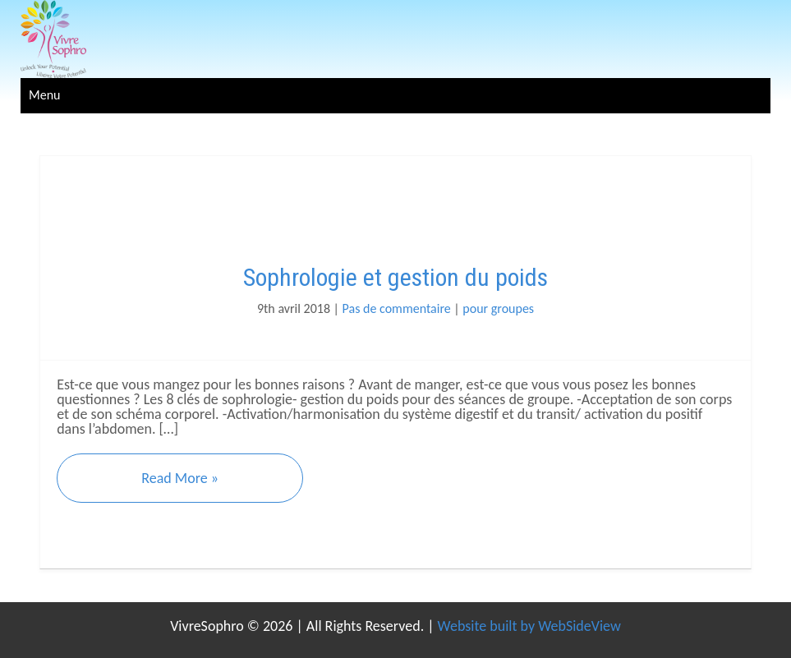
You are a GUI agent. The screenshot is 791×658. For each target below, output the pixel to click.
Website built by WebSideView (529, 626)
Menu (44, 95)
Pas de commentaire (397, 308)
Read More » (179, 478)
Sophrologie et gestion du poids (395, 277)
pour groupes (498, 308)
